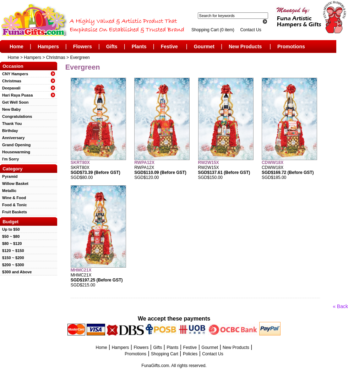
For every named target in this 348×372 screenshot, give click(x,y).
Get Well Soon (14, 102)
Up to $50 (10, 229)
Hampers (48, 46)
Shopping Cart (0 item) (213, 29)
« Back (340, 306)
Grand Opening (15, 145)
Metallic (8, 190)
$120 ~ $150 (12, 250)
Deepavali (10, 88)
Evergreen (79, 57)
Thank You (11, 123)
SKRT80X (80, 162)
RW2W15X (208, 162)
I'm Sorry (9, 159)
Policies (190, 353)
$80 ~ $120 (11, 243)
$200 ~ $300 (12, 265)
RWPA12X (144, 162)
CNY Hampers (14, 74)
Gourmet (204, 46)
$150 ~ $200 (12, 258)
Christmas (55, 57)
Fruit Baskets (13, 212)
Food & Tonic (13, 205)
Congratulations (16, 116)
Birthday (9, 130)
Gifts (112, 46)
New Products (245, 46)
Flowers (82, 46)
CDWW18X (272, 162)
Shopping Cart (164, 353)
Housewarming (15, 152)
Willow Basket (14, 183)
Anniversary (12, 138)
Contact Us (250, 29)
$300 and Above (16, 272)
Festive (169, 46)
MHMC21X (81, 270)
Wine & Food (13, 198)
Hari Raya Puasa (16, 95)
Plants (139, 46)
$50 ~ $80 (10, 236)
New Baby (10, 109)
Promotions (291, 46)
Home (16, 46)
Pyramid (9, 176)
